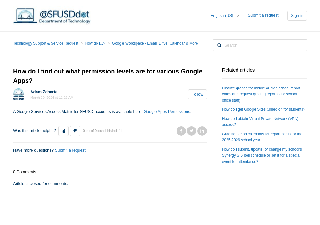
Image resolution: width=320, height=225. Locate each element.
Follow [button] (197, 94)
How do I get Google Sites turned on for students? (263, 109)
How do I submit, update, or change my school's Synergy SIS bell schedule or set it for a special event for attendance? (262, 155)
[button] (63, 131)
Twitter (191, 131)
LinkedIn (202, 131)
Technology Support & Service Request (45, 43)
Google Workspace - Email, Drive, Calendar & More (155, 43)
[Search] (260, 45)
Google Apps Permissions (167, 111)
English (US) (223, 15)
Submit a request (263, 15)
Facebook (181, 131)
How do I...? (95, 43)
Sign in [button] (297, 15)
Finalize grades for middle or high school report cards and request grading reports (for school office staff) (261, 94)
